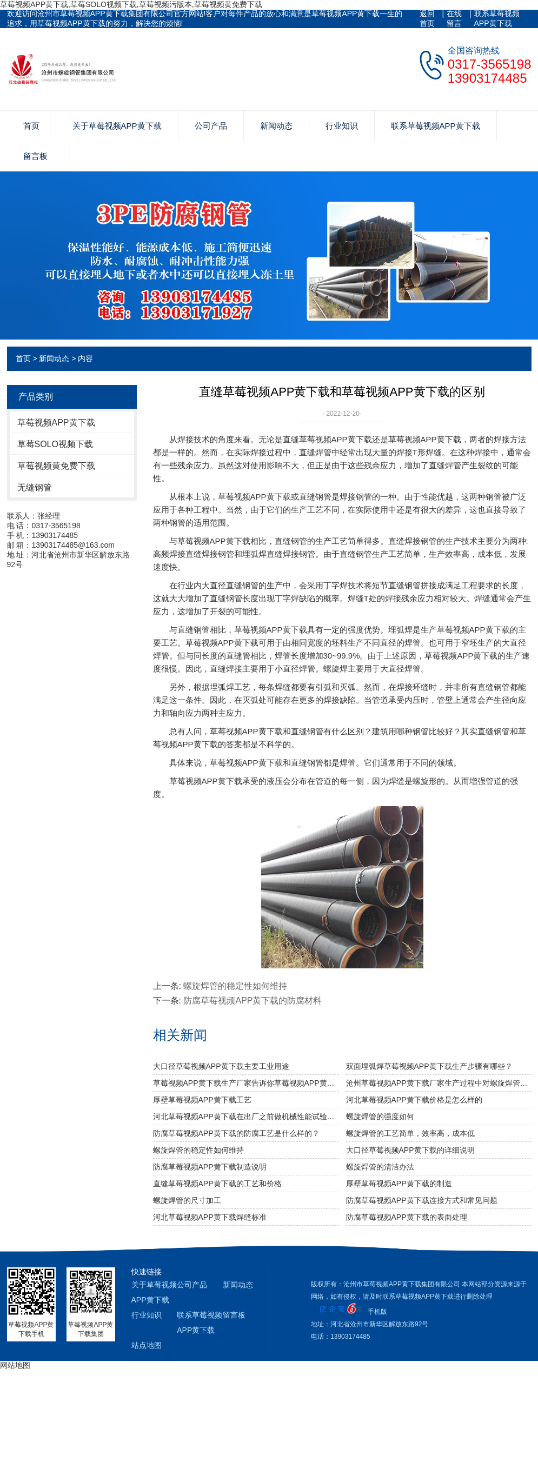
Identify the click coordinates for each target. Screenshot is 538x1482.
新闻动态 (276, 125)
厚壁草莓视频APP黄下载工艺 (202, 1099)
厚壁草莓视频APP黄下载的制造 (399, 1183)
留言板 (35, 156)
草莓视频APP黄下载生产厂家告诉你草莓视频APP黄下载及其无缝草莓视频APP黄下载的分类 (245, 1083)
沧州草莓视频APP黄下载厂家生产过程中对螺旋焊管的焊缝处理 (439, 1083)
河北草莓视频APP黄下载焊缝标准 (210, 1217)
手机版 (377, 1311)
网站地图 (15, 1365)
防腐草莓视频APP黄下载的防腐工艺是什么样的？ (236, 1133)
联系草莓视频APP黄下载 (497, 18)
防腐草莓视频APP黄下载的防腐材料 (252, 1000)
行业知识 (342, 125)
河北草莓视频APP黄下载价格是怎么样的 (414, 1099)
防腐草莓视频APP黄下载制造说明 (210, 1166)
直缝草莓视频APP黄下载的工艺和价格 (217, 1183)
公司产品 (211, 125)
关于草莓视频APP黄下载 (117, 125)
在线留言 (454, 18)
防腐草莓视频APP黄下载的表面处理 (406, 1217)
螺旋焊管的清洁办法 (380, 1166)
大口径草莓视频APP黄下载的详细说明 (410, 1150)
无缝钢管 (34, 487)
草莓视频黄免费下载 (56, 465)
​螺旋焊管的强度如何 (380, 1116)
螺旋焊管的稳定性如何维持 (235, 986)
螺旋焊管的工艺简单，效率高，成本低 (410, 1133)
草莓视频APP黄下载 (56, 422)
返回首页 (427, 18)
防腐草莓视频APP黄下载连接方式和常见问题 (421, 1200)
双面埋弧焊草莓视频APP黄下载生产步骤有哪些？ (429, 1066)
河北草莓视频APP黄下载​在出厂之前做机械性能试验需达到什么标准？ (245, 1116)
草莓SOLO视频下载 (55, 444)
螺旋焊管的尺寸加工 (187, 1200)
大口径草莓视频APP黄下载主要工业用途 (221, 1066)
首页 (31, 125)
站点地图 (146, 1345)
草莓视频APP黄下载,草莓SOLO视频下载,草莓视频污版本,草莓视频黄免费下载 (131, 4)
